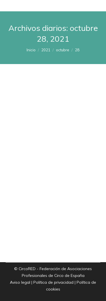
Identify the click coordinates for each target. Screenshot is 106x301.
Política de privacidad (53, 282)
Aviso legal (20, 282)
